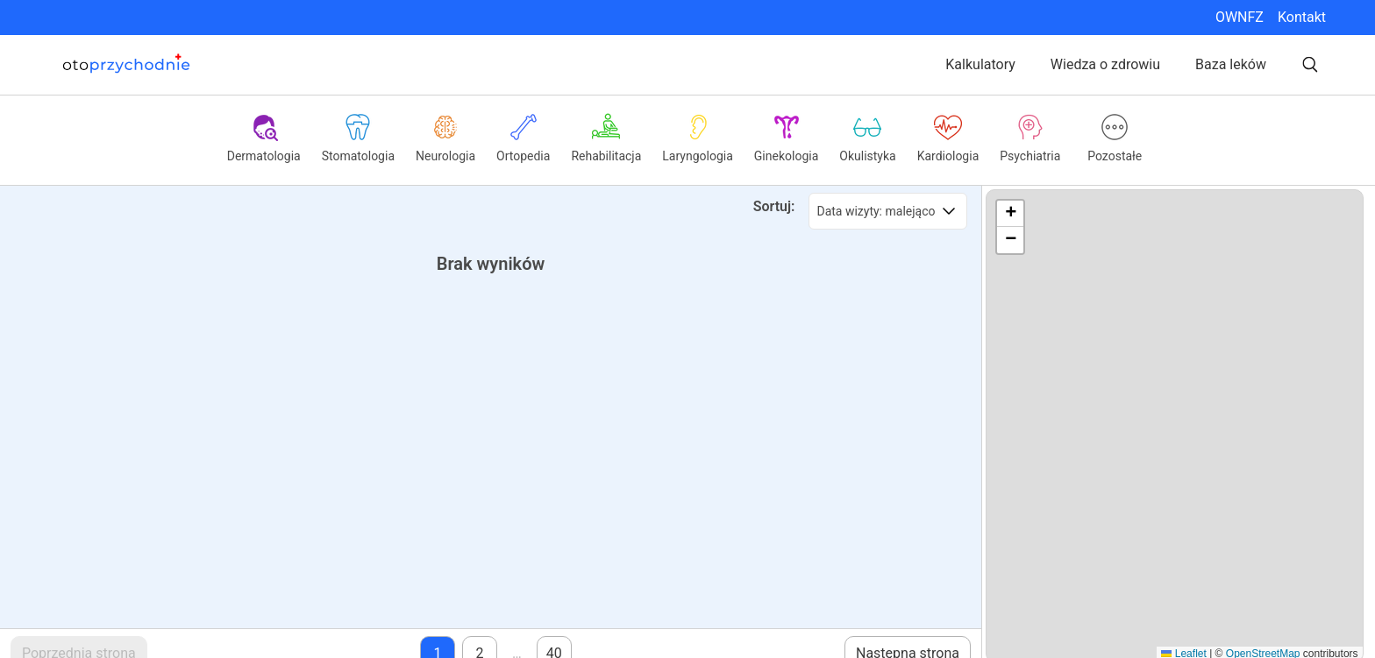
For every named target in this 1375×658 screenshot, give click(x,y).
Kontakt (1302, 17)
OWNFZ (1239, 17)
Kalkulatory (980, 64)
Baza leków (1230, 64)
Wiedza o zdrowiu (1105, 64)
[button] (1010, 214)
